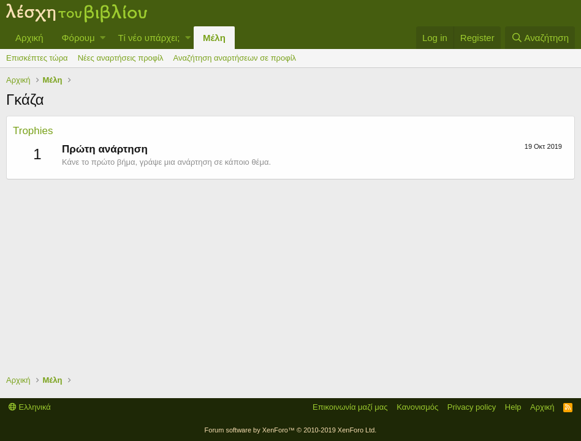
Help (513, 407)
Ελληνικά (30, 407)
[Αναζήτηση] (540, 37)
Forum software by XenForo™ (291, 430)
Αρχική (29, 37)
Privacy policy (471, 407)
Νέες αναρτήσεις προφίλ (121, 57)
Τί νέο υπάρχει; (149, 37)
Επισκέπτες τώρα (37, 57)
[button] (102, 37)
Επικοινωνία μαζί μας (350, 407)
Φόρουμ (78, 37)
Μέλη (214, 37)
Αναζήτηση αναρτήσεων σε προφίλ (234, 57)
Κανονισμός (417, 407)
